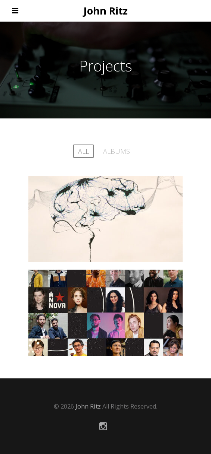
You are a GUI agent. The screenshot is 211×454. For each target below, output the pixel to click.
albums (116, 151)
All (83, 151)
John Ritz (105, 11)
